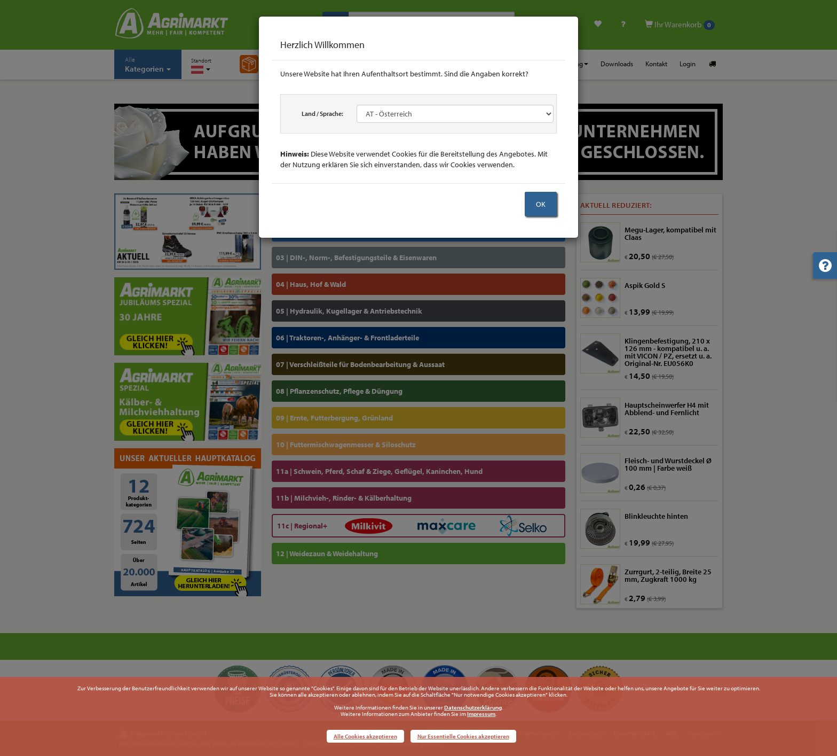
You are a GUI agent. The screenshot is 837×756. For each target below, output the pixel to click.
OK (541, 204)
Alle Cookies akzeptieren (365, 736)
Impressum (481, 714)
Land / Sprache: (322, 114)
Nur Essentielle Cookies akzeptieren (463, 736)
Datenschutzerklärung (473, 707)
